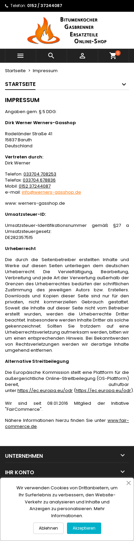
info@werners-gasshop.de (51, 192)
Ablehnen (48, 528)
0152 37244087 (35, 186)
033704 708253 (39, 174)
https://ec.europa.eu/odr (45, 390)
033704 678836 (39, 180)
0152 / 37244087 (44, 5)
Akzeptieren (84, 528)
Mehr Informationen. (78, 512)
